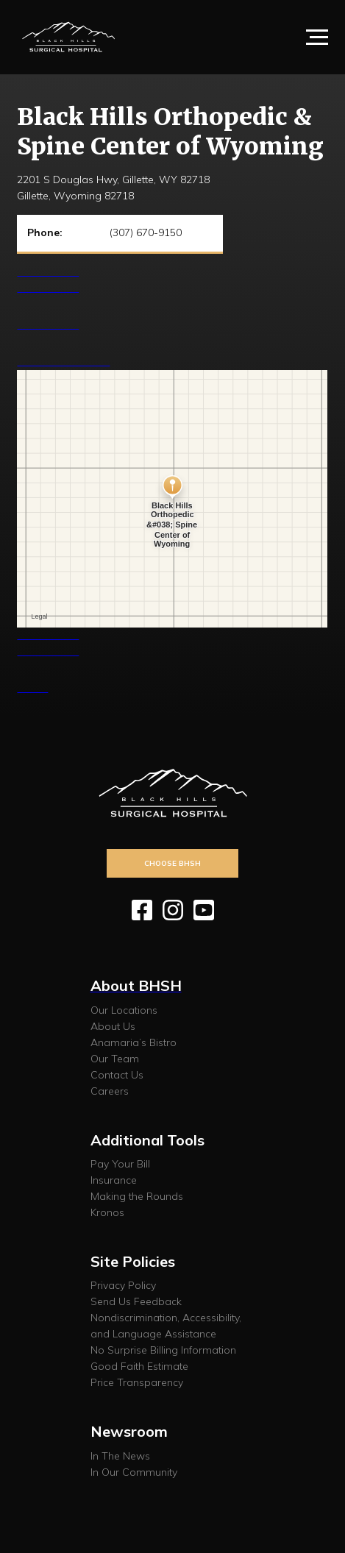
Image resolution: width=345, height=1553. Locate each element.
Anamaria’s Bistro (133, 1042)
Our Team (114, 1058)
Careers (109, 1091)
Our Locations (123, 1010)
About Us (112, 1026)
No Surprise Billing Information (163, 1350)
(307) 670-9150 (146, 232)
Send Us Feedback (136, 1301)
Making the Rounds (136, 1196)
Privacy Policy (123, 1285)
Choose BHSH (172, 863)
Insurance (113, 1180)
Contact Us (116, 1074)
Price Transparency (136, 1382)
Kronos (107, 1212)
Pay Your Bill (120, 1163)
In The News (120, 1456)
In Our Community (133, 1472)
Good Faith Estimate (139, 1366)
